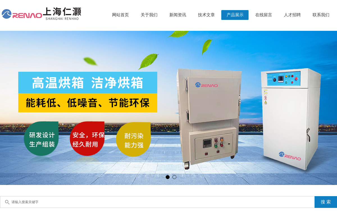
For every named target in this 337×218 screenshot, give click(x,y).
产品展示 (235, 15)
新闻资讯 (177, 15)
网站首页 (120, 15)
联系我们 (321, 15)
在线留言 (263, 15)
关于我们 (149, 15)
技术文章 (206, 15)
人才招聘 (292, 15)
